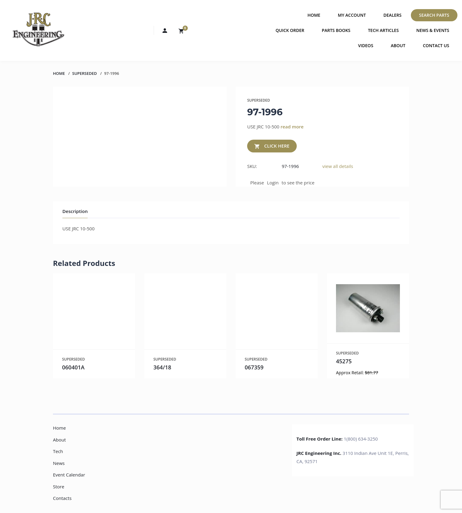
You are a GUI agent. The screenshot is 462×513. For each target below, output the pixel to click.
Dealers (392, 15)
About (398, 45)
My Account (352, 15)
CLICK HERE (271, 146)
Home (313, 15)
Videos (365, 45)
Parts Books (336, 30)
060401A (73, 367)
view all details (337, 166)
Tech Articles (383, 30)
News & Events (432, 30)
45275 (344, 361)
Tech (58, 451)
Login (272, 183)
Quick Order (290, 30)
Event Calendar (69, 475)
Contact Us (436, 45)
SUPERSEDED (84, 73)
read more (292, 127)
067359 (254, 367)
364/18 (162, 367)
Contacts (62, 498)
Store (58, 486)
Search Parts (434, 15)
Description (75, 211)
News (59, 463)
